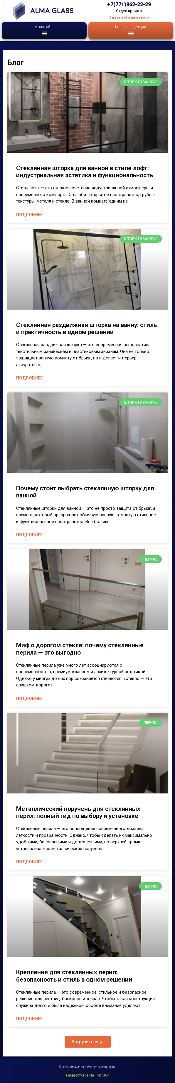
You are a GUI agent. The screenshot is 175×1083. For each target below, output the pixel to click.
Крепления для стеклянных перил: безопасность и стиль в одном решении (74, 976)
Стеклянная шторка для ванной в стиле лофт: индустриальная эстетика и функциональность (84, 172)
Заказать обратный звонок (129, 17)
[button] (44, 33)
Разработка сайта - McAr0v (87, 1075)
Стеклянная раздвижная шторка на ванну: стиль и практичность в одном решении (86, 328)
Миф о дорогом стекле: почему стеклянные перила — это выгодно (80, 649)
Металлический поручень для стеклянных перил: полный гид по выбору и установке (78, 812)
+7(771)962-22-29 (129, 4)
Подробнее (29, 214)
